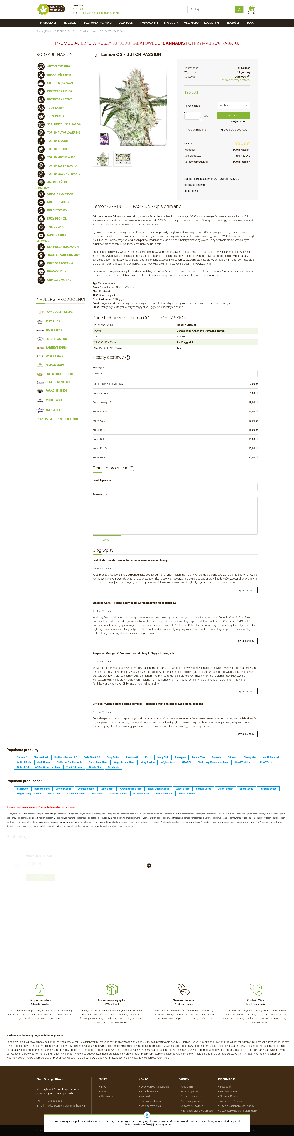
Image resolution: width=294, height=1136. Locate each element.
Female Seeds (203, 788)
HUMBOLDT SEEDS (53, 382)
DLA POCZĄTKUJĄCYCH (57, 246)
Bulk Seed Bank (164, 793)
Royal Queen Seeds (158, 788)
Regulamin (186, 1086)
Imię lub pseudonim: (104, 480)
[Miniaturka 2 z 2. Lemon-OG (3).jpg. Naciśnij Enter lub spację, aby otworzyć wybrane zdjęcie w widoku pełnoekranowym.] (123, 159)
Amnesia (216, 757)
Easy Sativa (113, 757)
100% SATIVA (50, 107)
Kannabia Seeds (118, 793)
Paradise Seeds (268, 788)
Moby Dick (163, 757)
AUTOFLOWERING (53, 66)
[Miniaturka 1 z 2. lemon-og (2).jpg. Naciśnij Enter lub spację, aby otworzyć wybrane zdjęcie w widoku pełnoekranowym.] (102, 159)
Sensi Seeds (107, 788)
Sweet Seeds (183, 788)
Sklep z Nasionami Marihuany (237, 1105)
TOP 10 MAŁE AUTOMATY (58, 174)
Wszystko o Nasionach (233, 1101)
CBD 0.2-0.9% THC (53, 280)
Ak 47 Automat (271, 757)
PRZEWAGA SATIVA (54, 99)
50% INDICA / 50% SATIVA (58, 124)
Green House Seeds (131, 788)
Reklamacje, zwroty (191, 1105)
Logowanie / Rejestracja (155, 1086)
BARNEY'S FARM (51, 347)
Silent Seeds (246, 788)
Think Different (74, 767)
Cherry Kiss (250, 757)
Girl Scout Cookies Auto (69, 762)
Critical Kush (24, 762)
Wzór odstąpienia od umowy (196, 1110)
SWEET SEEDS (49, 355)
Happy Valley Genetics (29, 793)
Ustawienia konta (151, 1101)
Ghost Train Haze (98, 762)
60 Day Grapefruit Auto (47, 767)
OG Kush (232, 757)
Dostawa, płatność (191, 1101)
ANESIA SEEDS (50, 410)
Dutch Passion (241, 149)
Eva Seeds (97, 793)
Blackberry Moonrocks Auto (213, 762)
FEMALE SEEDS (50, 364)
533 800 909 (83, 9)
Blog (103, 1086)
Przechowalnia (149, 1091)
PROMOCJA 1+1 (52, 271)
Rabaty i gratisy (189, 1091)
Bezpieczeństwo (189, 1096)
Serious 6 (22, 757)
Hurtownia (107, 1096)
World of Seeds (187, 793)
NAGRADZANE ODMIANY (58, 255)
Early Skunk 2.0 (92, 757)
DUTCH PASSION (51, 339)
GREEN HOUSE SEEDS (54, 374)
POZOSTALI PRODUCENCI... (59, 419)
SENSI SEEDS (49, 330)
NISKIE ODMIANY (52, 202)
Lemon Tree (198, 757)
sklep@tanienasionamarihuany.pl (100, 12)
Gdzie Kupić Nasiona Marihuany (238, 1110)
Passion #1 (132, 757)
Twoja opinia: (100, 494)
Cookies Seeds (86, 788)
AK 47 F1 (186, 762)
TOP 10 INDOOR (52, 141)
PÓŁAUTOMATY (51, 210)
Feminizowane (228, 1091)
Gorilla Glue (95, 767)
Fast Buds (22, 788)
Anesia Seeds (63, 788)
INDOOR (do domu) (53, 74)
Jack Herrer (43, 762)
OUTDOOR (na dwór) (54, 83)
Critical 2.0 (23, 767)
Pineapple (180, 757)
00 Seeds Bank (141, 793)
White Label (54, 793)
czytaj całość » (246, 590)
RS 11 (148, 757)
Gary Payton (147, 762)
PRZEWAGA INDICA (54, 91)
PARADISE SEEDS (52, 390)
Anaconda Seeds (76, 793)
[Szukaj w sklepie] (212, 9)
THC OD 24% (50, 227)
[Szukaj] (239, 9)
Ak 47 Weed (266, 762)
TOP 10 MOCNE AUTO (55, 157)
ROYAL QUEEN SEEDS (54, 312)
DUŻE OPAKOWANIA (54, 263)
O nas (104, 1091)
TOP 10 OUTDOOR (53, 149)
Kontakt (145, 1096)
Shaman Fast (41, 757)
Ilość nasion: (192, 105)
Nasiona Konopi (229, 1096)
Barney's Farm (42, 788)
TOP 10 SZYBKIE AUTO (56, 165)
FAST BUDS (48, 321)
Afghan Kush (168, 762)
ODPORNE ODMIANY (55, 193)
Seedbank (113, 767)
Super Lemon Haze (124, 762)
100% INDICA (50, 116)
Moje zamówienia (151, 1105)
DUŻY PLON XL (51, 218)
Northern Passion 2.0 (65, 757)
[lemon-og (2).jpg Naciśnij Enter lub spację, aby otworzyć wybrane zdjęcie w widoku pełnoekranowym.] (133, 106)
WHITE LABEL (49, 400)
